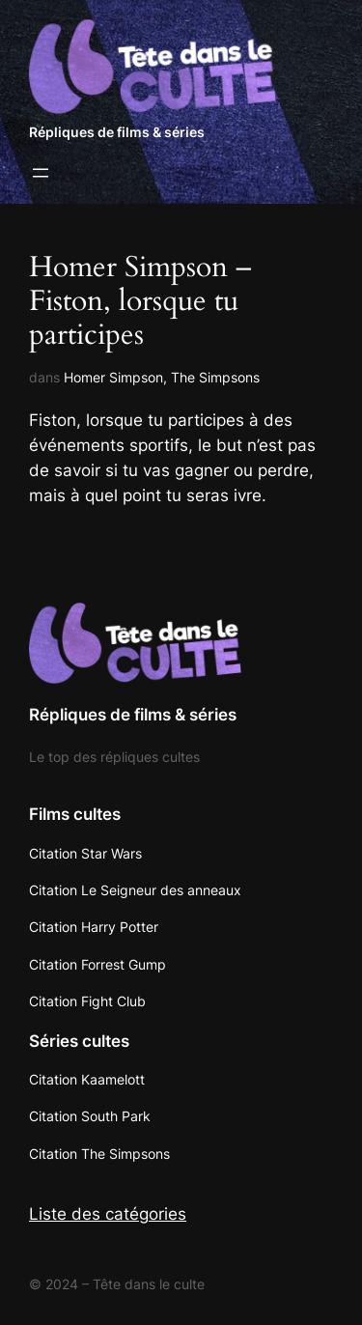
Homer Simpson (113, 377)
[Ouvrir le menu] (40, 172)
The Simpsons (215, 377)
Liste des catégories (107, 1214)
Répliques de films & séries (117, 132)
